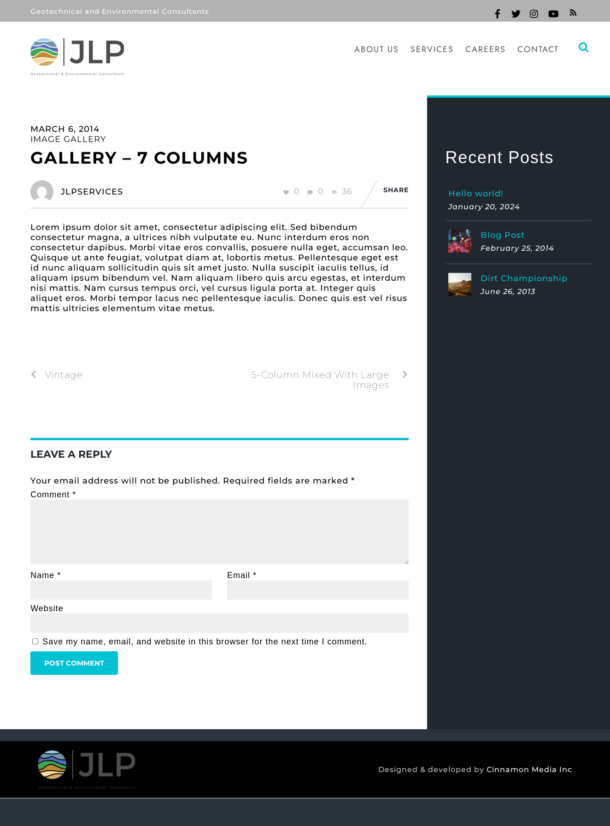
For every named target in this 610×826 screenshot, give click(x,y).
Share (396, 190)
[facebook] (497, 12)
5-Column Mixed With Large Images (330, 380)
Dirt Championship (524, 278)
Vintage (56, 375)
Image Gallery (68, 139)
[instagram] (534, 12)
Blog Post (503, 235)
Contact (538, 49)
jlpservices (92, 192)
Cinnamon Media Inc (529, 769)
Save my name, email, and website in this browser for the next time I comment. (204, 641)
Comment (53, 494)
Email (242, 575)
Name (45, 575)
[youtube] (552, 12)
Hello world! (476, 194)
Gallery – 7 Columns (139, 158)
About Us (376, 49)
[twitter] (516, 12)
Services (432, 49)
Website (47, 608)
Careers (485, 49)
